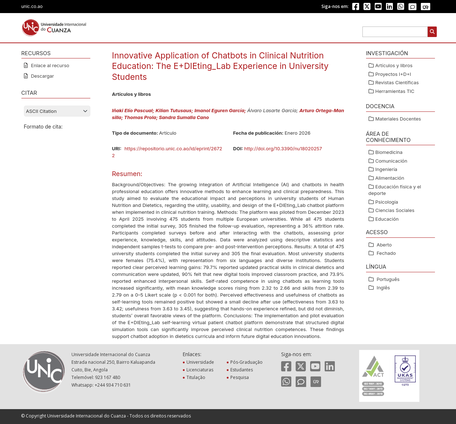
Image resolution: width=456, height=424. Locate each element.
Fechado (386, 253)
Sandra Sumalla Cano (184, 117)
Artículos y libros (394, 65)
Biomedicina (389, 152)
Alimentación (389, 178)
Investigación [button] (387, 53)
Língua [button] (376, 266)
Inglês (383, 287)
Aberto (384, 245)
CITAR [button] (29, 92)
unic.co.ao (32, 6)
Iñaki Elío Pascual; (134, 110)
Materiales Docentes (398, 119)
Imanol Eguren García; (220, 110)
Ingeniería (386, 169)
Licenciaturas (200, 370)
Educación (387, 219)
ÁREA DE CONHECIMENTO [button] (388, 136)
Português (388, 279)
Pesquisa (240, 377)
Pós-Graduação (247, 362)
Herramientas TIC (395, 91)
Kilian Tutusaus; (175, 110)
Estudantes (242, 370)
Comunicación (391, 161)
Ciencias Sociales (395, 210)
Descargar (42, 76)
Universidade (201, 362)
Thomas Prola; (141, 117)
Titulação (196, 377)
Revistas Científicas (397, 82)
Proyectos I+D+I (393, 74)
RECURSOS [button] (36, 53)
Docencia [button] (380, 106)
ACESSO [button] (377, 232)
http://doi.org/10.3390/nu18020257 (283, 148)
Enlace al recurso (49, 65)
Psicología (386, 202)
